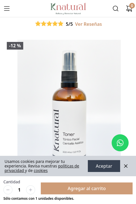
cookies (41, 170)
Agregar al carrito (87, 188)
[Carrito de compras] (129, 8)
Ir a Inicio (55, 4)
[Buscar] (115, 8)
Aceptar (104, 166)
